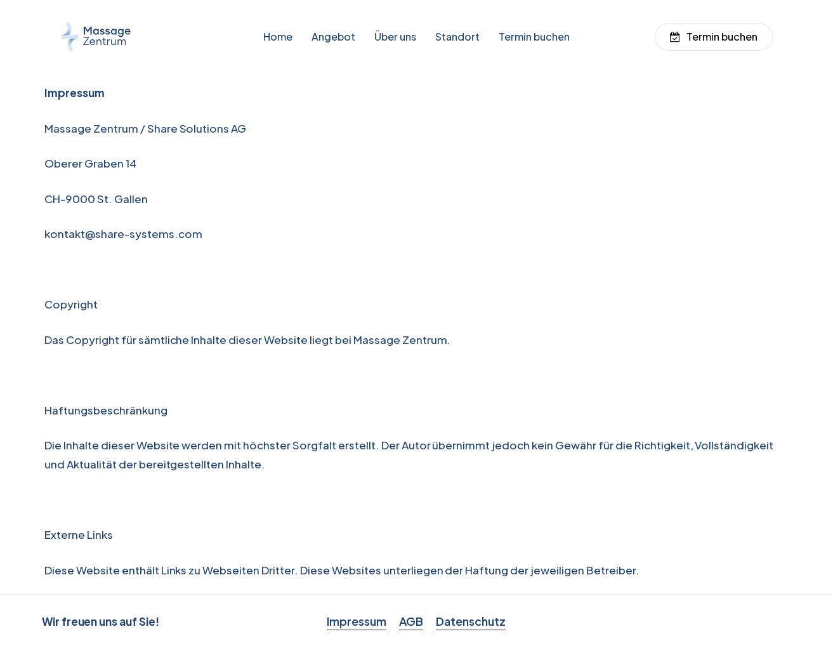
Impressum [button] (356, 621)
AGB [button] (411, 621)
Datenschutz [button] (471, 621)
